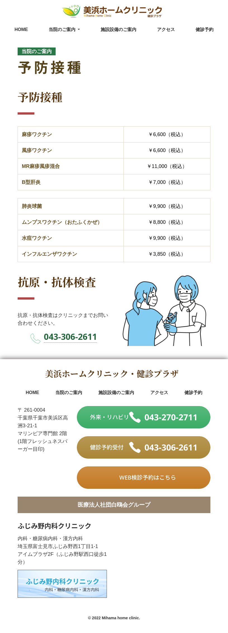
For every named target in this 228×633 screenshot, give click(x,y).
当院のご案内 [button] (63, 29)
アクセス (166, 29)
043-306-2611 (70, 336)
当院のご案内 (68, 392)
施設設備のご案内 (118, 29)
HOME (21, 29)
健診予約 (204, 29)
